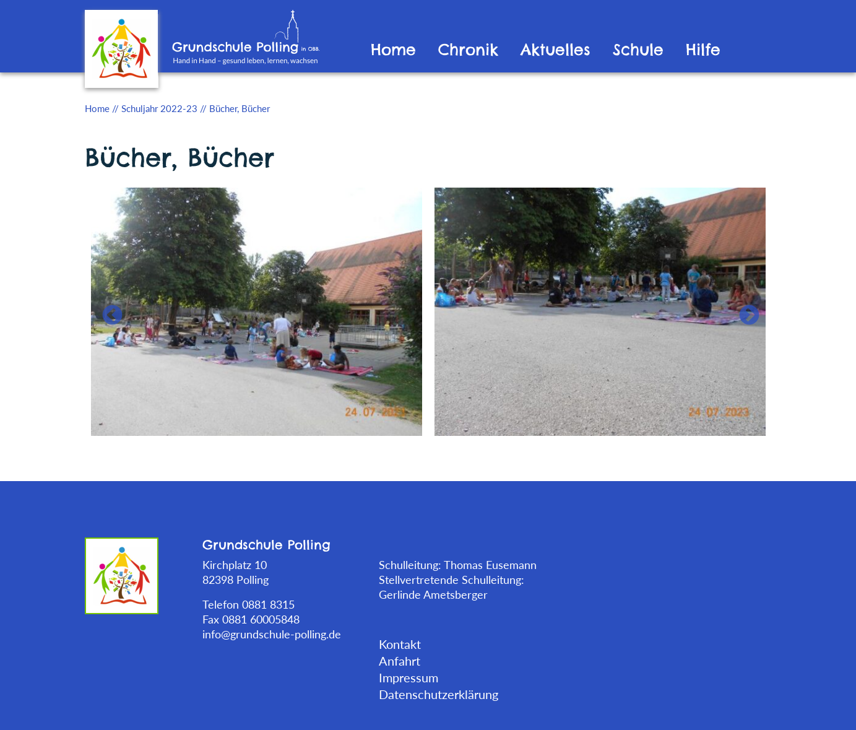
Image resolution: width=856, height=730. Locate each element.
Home (393, 50)
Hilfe (703, 50)
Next (744, 311)
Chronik (468, 50)
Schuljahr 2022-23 (159, 108)
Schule (638, 50)
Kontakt (400, 644)
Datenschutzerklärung (438, 694)
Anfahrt (399, 660)
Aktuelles (555, 50)
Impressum (408, 677)
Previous (107, 311)
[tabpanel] (256, 310)
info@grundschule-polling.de (271, 634)
